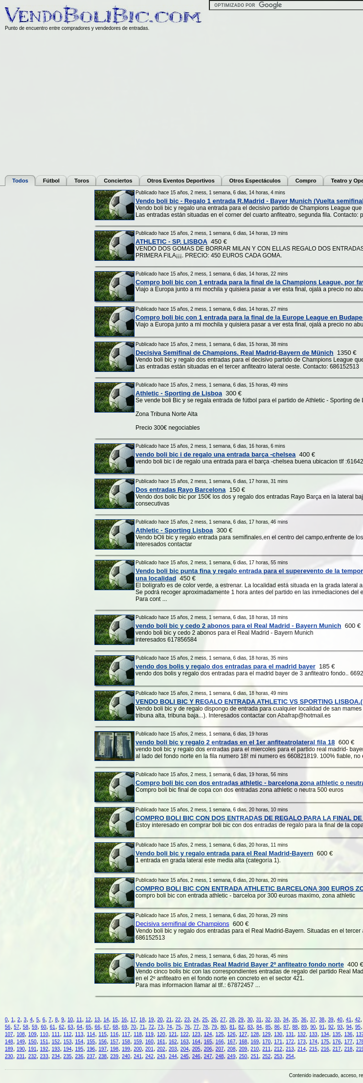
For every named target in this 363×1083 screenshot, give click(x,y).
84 (259, 1027)
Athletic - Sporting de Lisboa (179, 393)
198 (114, 1049)
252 (266, 1056)
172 (290, 1041)
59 (34, 1027)
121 (173, 1034)
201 (149, 1049)
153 (68, 1041)
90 (313, 1027)
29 (241, 1019)
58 (25, 1027)
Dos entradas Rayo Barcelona (181, 489)
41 (348, 1019)
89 (304, 1027)
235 (68, 1056)
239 (114, 1056)
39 (330, 1019)
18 (142, 1019)
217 (337, 1049)
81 (232, 1027)
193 (56, 1049)
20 (160, 1019)
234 (56, 1056)
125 (220, 1034)
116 (114, 1034)
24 (196, 1019)
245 (185, 1056)
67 (106, 1027)
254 (290, 1056)
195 (79, 1049)
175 (325, 1041)
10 (70, 1019)
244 (173, 1056)
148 (9, 1041)
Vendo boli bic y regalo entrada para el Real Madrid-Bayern (224, 853)
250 (243, 1056)
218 (348, 1049)
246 (196, 1056)
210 (254, 1049)
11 (79, 1019)
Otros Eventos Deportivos (181, 181)
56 (7, 1027)
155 (91, 1041)
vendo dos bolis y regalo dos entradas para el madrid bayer (226, 666)
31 (259, 1019)
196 (91, 1049)
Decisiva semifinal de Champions (182, 923)
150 (32, 1041)
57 (16, 1027)
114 (91, 1034)
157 (114, 1041)
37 (313, 1019)
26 (214, 1019)
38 (321, 1019)
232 (32, 1056)
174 (313, 1041)
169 (254, 1041)
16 (124, 1019)
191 (32, 1049)
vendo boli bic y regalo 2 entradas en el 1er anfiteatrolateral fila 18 (235, 742)
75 (178, 1027)
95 (358, 1027)
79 (214, 1027)
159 (138, 1041)
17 (133, 1019)
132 (301, 1034)
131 (290, 1034)
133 (313, 1034)
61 (52, 1027)
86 (277, 1027)
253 (278, 1056)
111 (56, 1034)
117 (126, 1034)
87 (286, 1027)
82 (241, 1027)
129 (266, 1034)
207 (220, 1049)
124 (208, 1034)
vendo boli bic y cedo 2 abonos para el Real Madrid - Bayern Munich (238, 625)
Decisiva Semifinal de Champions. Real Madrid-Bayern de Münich (235, 352)
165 (208, 1041)
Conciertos (118, 181)
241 (138, 1056)
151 (44, 1041)
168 (243, 1041)
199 (126, 1049)
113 (79, 1034)
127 (243, 1034)
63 (70, 1027)
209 (243, 1049)
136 (348, 1034)
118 (138, 1034)
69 (124, 1027)
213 (290, 1049)
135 (337, 1034)
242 (149, 1056)
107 (9, 1034)
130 (278, 1034)
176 (337, 1041)
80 (223, 1027)
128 (254, 1034)
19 (151, 1019)
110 (44, 1034)
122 (185, 1034)
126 (231, 1034)
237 (91, 1056)
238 (102, 1056)
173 (301, 1041)
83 (250, 1027)
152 (56, 1041)
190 (21, 1049)
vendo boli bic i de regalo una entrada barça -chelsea (215, 454)
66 (97, 1027)
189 (9, 1049)
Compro (306, 181)
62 (61, 1027)
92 (331, 1027)
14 (106, 1019)
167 (231, 1041)
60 (43, 1027)
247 (208, 1056)
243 (161, 1056)
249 (231, 1056)
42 (357, 1019)
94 (349, 1027)
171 (278, 1041)
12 (88, 1019)
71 (142, 1027)
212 (278, 1049)
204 (185, 1049)
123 (196, 1034)
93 (339, 1027)
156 (102, 1041)
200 (138, 1049)
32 (268, 1019)
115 (102, 1034)
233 (44, 1056)
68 (115, 1027)
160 (149, 1041)
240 (126, 1056)
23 (187, 1019)
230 (9, 1056)
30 (249, 1019)
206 (208, 1049)
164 (196, 1041)
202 (161, 1049)
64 (79, 1027)
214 (301, 1049)
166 (220, 1041)
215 (313, 1049)
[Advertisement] (44, 337)
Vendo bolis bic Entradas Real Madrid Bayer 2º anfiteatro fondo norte (240, 964)
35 (294, 1019)
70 (133, 1027)
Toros (81, 181)
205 (196, 1049)
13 (97, 1019)
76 (187, 1027)
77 (196, 1027)
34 (286, 1019)
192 (44, 1049)
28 (231, 1019)
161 (161, 1041)
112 (68, 1034)
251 (254, 1056)
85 (268, 1027)
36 (303, 1019)
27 (223, 1019)
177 (348, 1041)
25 (204, 1019)
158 (126, 1041)
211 (266, 1049)
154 (79, 1041)
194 (68, 1049)
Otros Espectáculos (255, 181)
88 (295, 1027)
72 (151, 1027)
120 (161, 1034)
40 (339, 1019)
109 (32, 1034)
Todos (20, 181)
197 (102, 1049)
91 (322, 1027)
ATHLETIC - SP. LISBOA (171, 241)
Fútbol (51, 181)
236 (79, 1056)
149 (21, 1041)
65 (88, 1027)
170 (266, 1041)
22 (178, 1019)
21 (169, 1019)
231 (21, 1056)
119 (149, 1034)
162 (173, 1041)
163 (185, 1041)
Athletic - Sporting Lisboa (174, 530)
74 (169, 1027)
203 (173, 1049)
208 (231, 1049)
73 (160, 1027)
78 (205, 1027)
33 (276, 1019)
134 (325, 1034)
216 (325, 1049)
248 (220, 1056)
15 (115, 1019)
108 (21, 1034)
